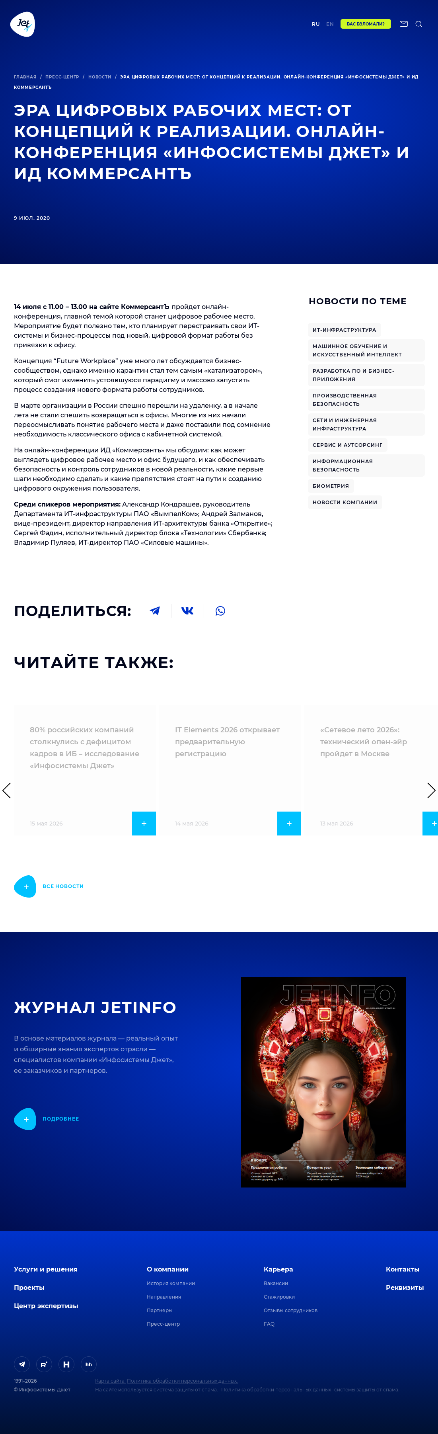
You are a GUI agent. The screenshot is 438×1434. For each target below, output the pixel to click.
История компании (171, 1283)
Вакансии (276, 1283)
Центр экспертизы (162, 26)
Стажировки (279, 1297)
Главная (25, 77)
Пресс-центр (62, 77)
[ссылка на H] (66, 1364)
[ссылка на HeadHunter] (89, 1364)
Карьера (278, 1269)
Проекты (121, 26)
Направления (164, 1297)
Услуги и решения (46, 1269)
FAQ (269, 1324)
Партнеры (160, 1310)
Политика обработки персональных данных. (182, 1381)
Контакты (272, 26)
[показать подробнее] (49, 886)
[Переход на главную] (23, 26)
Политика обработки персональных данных (276, 1390)
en (330, 27)
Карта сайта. (110, 1381)
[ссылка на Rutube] (44, 1364)
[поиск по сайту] (419, 26)
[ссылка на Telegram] (22, 1364)
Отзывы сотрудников (290, 1310)
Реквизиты (405, 1287)
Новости (99, 77)
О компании (168, 1269)
